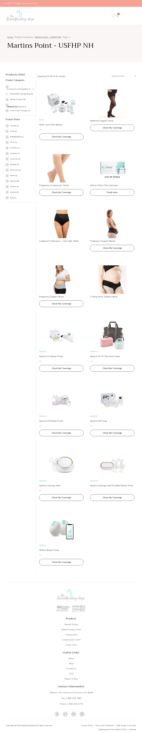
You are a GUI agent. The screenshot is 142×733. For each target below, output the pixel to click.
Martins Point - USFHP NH (48, 37)
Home (10, 37)
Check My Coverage (61, 137)
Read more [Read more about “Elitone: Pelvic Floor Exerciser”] (112, 193)
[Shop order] (121, 77)
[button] (120, 15)
